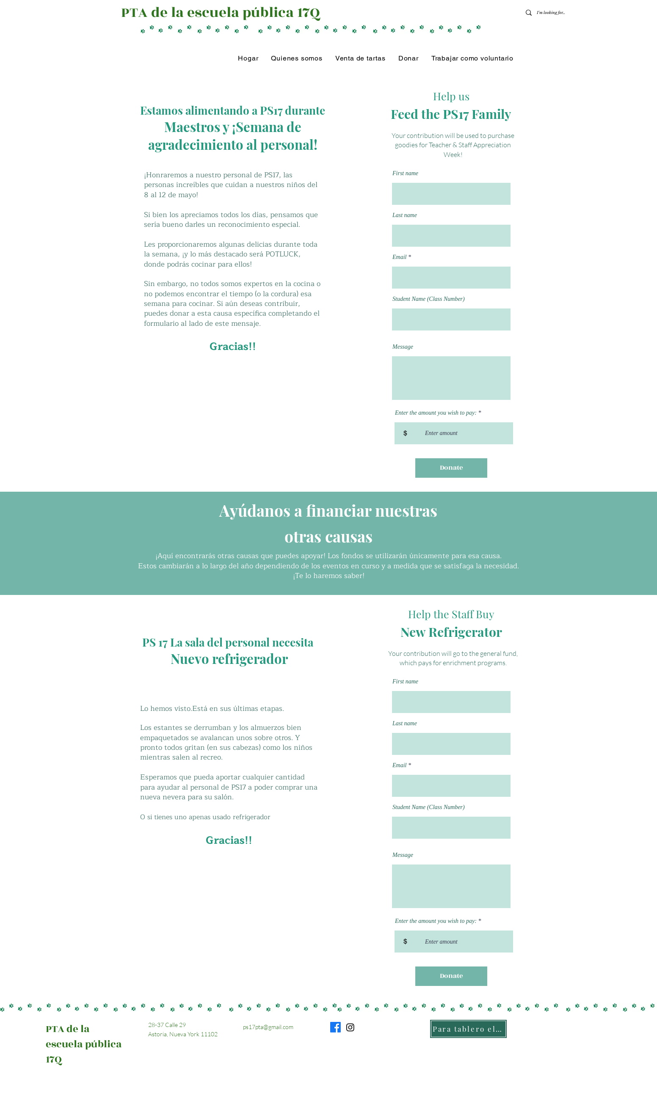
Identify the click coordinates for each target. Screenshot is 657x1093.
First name (405, 173)
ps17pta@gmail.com (268, 1026)
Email (399, 257)
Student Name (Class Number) (428, 299)
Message (402, 347)
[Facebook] (335, 1027)
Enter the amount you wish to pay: (436, 413)
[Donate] (451, 468)
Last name (404, 215)
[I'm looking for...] (552, 13)
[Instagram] (350, 1027)
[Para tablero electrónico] (468, 1028)
